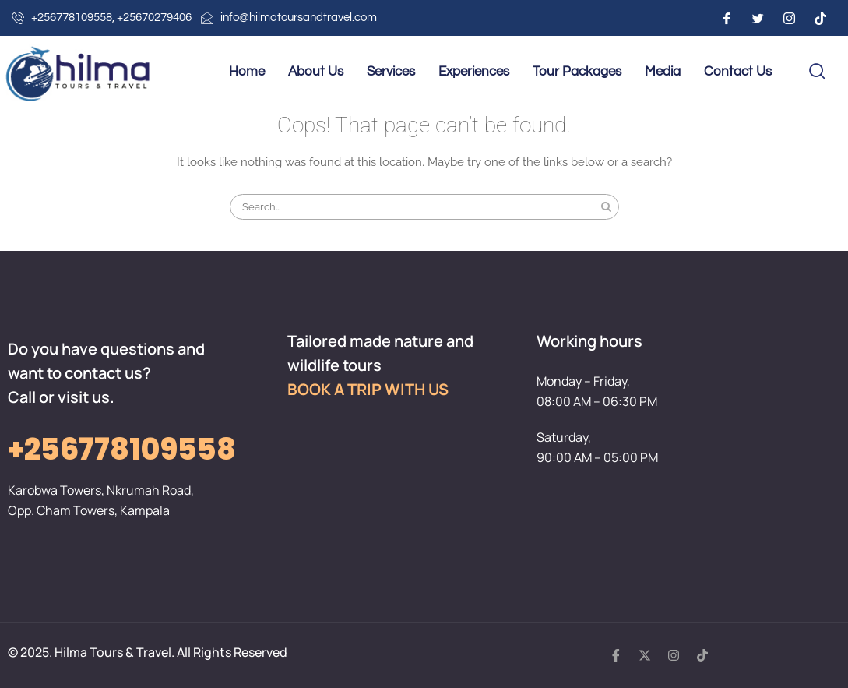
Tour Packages (577, 72)
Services (391, 72)
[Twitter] (757, 18)
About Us (315, 72)
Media (663, 72)
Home (247, 72)
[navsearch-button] (817, 72)
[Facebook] (726, 18)
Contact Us (738, 72)
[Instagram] (788, 18)
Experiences (473, 72)
